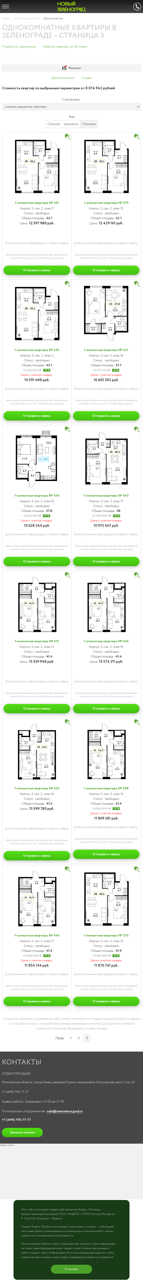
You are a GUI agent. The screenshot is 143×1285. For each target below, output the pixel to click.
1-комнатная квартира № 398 (106, 788)
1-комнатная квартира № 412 (37, 641)
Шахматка (71, 124)
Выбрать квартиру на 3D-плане (65, 46)
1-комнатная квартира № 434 (36, 495)
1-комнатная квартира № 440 (36, 935)
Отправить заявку (36, 270)
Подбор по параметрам (19, 46)
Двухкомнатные (62, 78)
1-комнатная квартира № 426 (106, 641)
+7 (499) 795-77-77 (15, 1092)
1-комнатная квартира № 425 (37, 788)
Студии (87, 78)
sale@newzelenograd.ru (65, 1111)
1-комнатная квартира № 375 (106, 202)
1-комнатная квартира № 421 (106, 350)
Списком (53, 124)
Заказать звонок (22, 1132)
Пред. (59, 1038)
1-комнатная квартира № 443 (106, 495)
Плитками (89, 124)
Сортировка (71, 99)
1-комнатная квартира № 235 (37, 350)
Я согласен (71, 1269)
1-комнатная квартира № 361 (37, 202)
